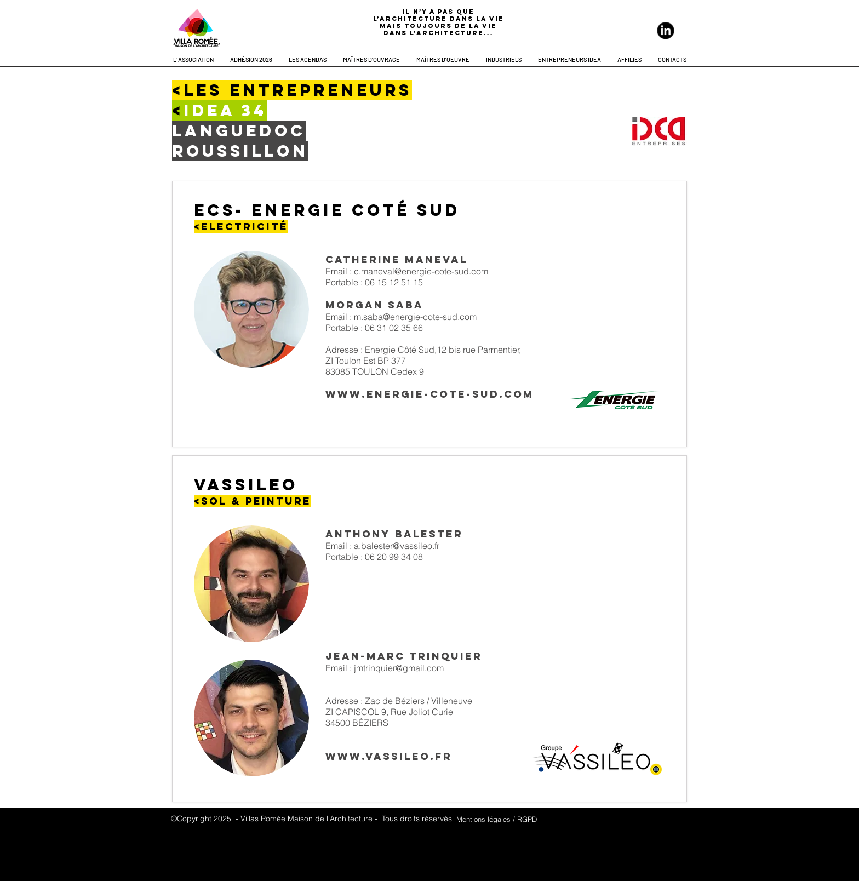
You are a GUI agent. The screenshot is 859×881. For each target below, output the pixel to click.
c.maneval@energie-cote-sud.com (421, 271)
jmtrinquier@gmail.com (399, 667)
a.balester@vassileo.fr (396, 545)
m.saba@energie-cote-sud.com (415, 316)
